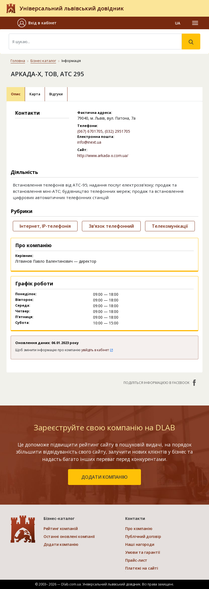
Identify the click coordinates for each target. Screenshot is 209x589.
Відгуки (56, 93)
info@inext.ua (89, 142)
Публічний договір (143, 536)
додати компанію (104, 477)
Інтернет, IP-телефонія (45, 226)
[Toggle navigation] (195, 23)
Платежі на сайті (141, 568)
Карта (34, 93)
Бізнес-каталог (43, 60)
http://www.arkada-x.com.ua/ (102, 155)
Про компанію (138, 528)
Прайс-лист (136, 560)
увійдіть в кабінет (97, 350)
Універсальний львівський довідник (72, 8)
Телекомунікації (170, 226)
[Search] (95, 41)
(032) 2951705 (117, 131)
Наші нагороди (139, 544)
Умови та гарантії (142, 552)
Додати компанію (61, 544)
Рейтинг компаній (61, 528)
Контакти (135, 518)
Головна (18, 60)
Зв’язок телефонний (111, 226)
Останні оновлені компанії (69, 536)
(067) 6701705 (90, 131)
